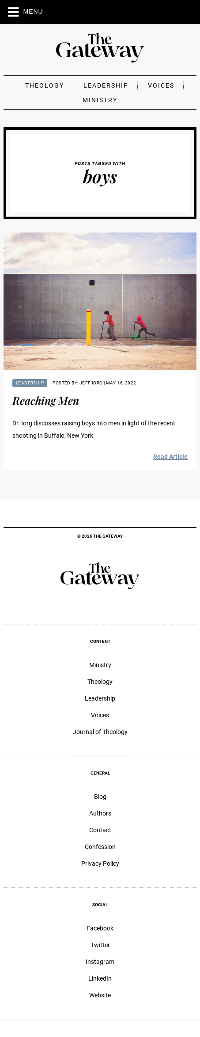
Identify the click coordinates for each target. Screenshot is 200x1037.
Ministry (100, 99)
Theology (44, 85)
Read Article (170, 456)
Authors (100, 813)
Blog (100, 796)
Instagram (100, 961)
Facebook (100, 928)
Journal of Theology (100, 731)
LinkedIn (100, 978)
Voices (161, 85)
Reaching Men (45, 400)
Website (100, 995)
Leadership (105, 85)
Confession (100, 846)
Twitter (100, 944)
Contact (100, 830)
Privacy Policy (100, 863)
